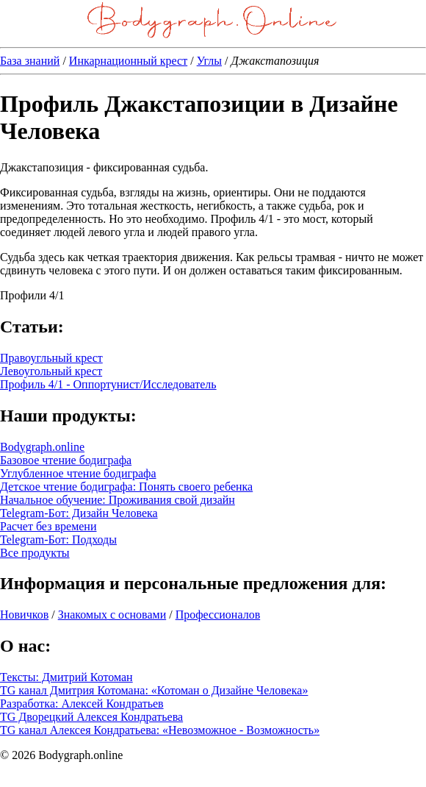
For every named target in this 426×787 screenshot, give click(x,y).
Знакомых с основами (112, 614)
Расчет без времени (48, 526)
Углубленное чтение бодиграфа (78, 473)
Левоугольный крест (51, 371)
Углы (209, 60)
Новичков (24, 614)
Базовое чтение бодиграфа (65, 460)
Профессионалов (218, 614)
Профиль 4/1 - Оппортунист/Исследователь (108, 384)
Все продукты (35, 552)
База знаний (29, 60)
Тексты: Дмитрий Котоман (66, 677)
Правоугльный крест (51, 358)
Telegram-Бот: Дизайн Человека (79, 513)
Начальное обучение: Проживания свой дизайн (117, 500)
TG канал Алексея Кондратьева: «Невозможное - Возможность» (160, 730)
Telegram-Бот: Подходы (58, 539)
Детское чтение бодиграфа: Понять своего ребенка (126, 486)
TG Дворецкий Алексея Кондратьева (91, 717)
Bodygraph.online (42, 447)
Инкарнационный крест (128, 60)
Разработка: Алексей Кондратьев (82, 703)
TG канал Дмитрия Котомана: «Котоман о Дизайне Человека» (154, 690)
